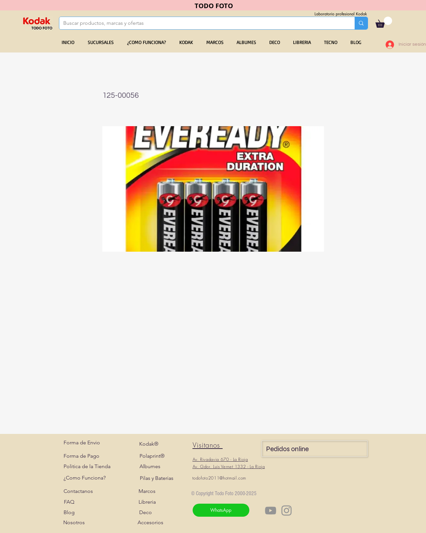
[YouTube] (270, 510)
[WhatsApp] (221, 510)
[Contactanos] (78, 491)
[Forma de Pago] (81, 456)
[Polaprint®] (152, 456)
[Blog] (69, 512)
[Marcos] (147, 491)
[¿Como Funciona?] (84, 477)
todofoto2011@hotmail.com (219, 478)
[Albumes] (150, 466)
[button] (383, 22)
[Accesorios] (150, 522)
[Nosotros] (74, 522)
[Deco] (145, 512)
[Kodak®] (148, 444)
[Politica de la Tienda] (87, 466)
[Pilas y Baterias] (157, 478)
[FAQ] (69, 502)
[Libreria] (147, 502)
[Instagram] (286, 510)
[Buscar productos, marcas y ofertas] (202, 23)
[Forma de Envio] (82, 442)
